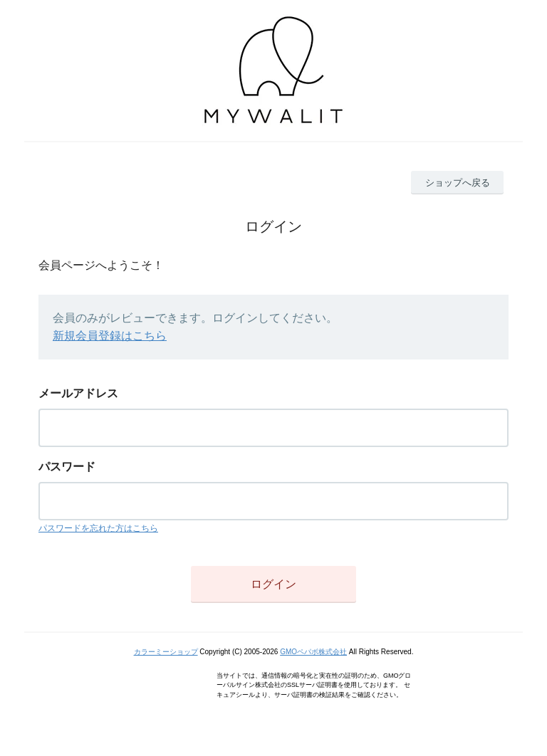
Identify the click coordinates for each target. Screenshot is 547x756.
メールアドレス (78, 393)
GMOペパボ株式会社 (313, 652)
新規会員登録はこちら (110, 336)
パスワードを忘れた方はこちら (98, 528)
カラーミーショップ (166, 652)
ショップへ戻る (457, 182)
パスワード (66, 467)
